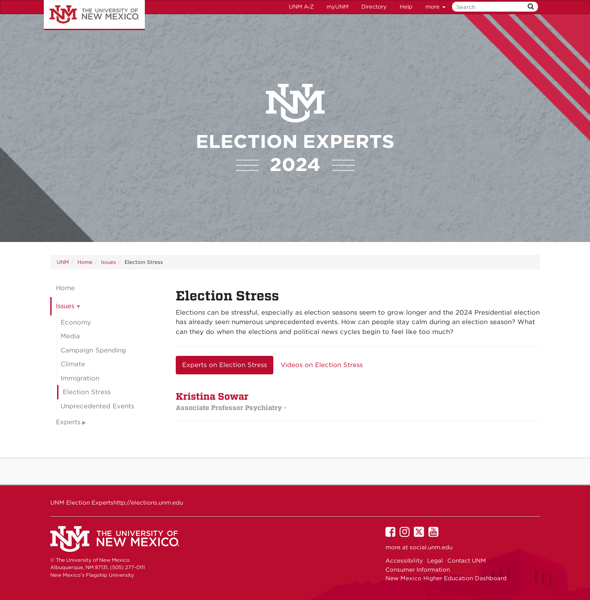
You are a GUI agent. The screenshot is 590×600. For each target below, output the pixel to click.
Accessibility (404, 560)
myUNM (337, 6)
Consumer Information (417, 569)
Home (84, 262)
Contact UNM (466, 560)
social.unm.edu (431, 547)
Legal (435, 560)
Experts (68, 422)
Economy (76, 322)
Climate (73, 364)
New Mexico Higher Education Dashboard (446, 578)
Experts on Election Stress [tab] (224, 365)
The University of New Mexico (94, 15)
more (435, 6)
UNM (63, 262)
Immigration (80, 378)
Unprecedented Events (97, 406)
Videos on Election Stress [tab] (322, 365)
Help (406, 6)
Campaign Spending (93, 350)
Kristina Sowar (231, 401)
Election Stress (86, 392)
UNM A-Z (301, 6)
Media (70, 336)
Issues (108, 262)
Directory (374, 6)
